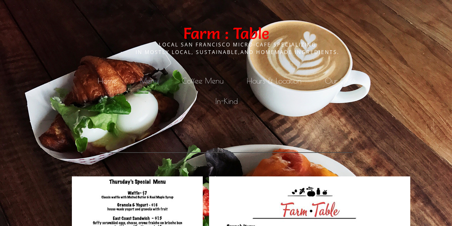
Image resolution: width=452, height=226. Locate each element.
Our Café (340, 80)
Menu (149, 80)
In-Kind (226, 101)
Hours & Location (274, 80)
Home (107, 80)
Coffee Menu (202, 80)
